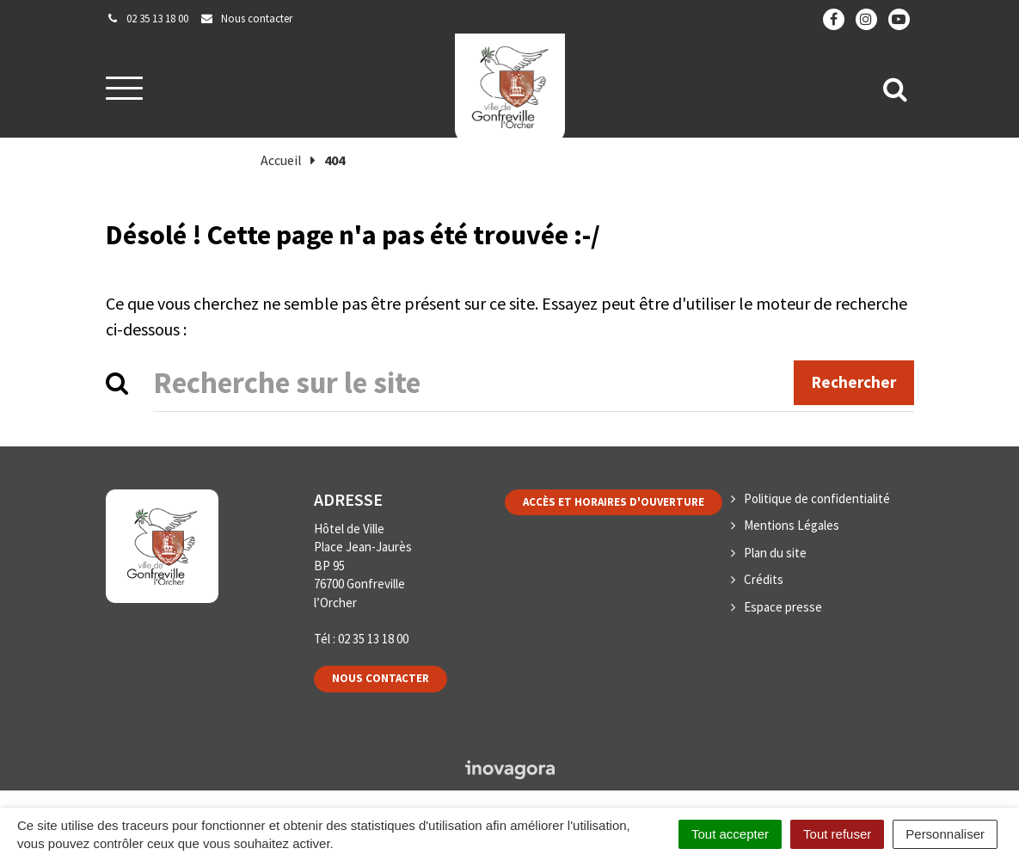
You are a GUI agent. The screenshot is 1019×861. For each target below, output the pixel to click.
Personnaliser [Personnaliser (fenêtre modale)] (945, 834)
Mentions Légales (791, 525)
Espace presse (783, 607)
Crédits (763, 579)
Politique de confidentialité (817, 498)
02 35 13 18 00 (373, 638)
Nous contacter (380, 678)
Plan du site (775, 552)
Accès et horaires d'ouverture (613, 502)
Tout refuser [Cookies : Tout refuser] (837, 834)
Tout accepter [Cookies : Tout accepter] (730, 834)
